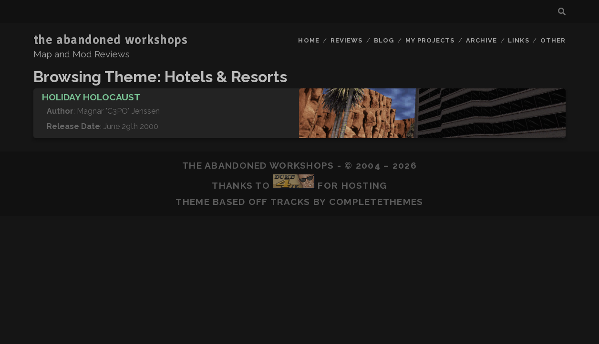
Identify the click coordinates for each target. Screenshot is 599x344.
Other (553, 40)
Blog (384, 40)
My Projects (429, 40)
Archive (481, 40)
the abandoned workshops (110, 40)
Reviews (346, 40)
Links (518, 40)
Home (308, 40)
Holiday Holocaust (91, 97)
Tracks (290, 201)
